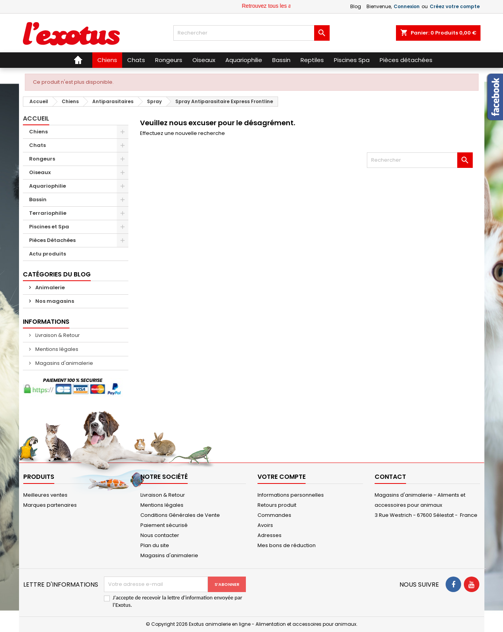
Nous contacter (159, 535)
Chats (37, 145)
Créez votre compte (455, 6)
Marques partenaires (50, 505)
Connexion (407, 6)
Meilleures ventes (45, 495)
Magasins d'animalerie (63, 363)
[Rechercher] (251, 33)
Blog (355, 6)
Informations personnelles (291, 495)
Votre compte (282, 476)
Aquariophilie (47, 186)
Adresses (270, 535)
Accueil (36, 118)
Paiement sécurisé (164, 525)
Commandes (274, 515)
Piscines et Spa (49, 226)
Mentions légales (56, 349)
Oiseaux (40, 172)
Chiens (38, 131)
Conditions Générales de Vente (180, 515)
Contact (390, 476)
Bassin (38, 199)
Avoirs (265, 525)
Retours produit (277, 505)
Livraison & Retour (57, 335)
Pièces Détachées (52, 240)
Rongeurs (42, 158)
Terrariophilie (47, 213)
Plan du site (154, 545)
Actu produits (47, 253)
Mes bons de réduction (287, 545)
